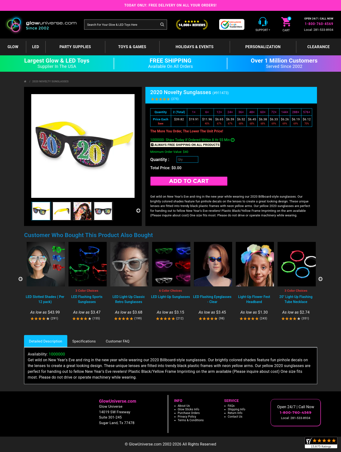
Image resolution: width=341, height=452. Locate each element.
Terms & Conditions (191, 420)
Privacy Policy (187, 416)
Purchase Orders (189, 413)
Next (320, 279)
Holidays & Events (195, 47)
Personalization (263, 47)
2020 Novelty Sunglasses (50, 81)
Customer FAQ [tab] (117, 341)
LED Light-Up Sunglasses (170, 297)
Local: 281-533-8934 (318, 30)
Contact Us (235, 416)
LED (35, 47)
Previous (20, 279)
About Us (184, 405)
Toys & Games (132, 47)
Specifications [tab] (84, 341)
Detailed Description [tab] (45, 341)
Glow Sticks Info (188, 409)
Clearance (318, 47)
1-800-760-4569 (319, 24)
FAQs (231, 405)
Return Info (235, 413)
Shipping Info (236, 409)
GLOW (12, 47)
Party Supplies (75, 47)
